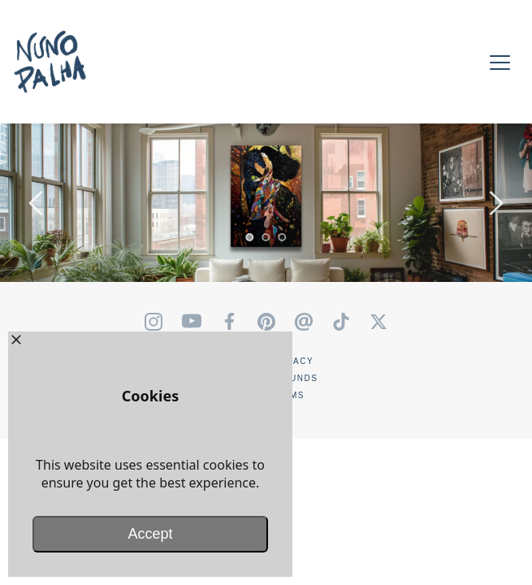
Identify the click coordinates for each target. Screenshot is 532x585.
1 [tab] (250, 237)
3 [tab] (283, 237)
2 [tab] (266, 237)
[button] (500, 62)
